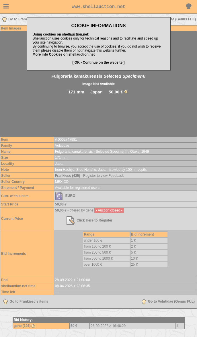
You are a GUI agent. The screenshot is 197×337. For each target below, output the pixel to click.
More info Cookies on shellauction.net (64, 54)
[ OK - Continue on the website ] (99, 62)
